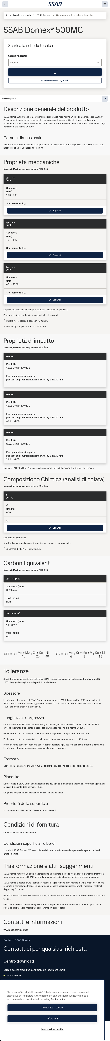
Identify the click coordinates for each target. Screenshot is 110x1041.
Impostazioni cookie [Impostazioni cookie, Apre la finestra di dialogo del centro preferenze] (52, 1029)
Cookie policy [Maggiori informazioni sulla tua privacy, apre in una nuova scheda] (58, 999)
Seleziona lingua (17, 55)
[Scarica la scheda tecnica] (55, 72)
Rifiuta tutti (52, 1018)
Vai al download (12, 975)
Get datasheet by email (54, 80)
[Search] (5, 4)
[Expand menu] (105, 99)
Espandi (55, 210)
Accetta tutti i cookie (52, 1007)
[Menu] (105, 4)
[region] (52, 1010)
